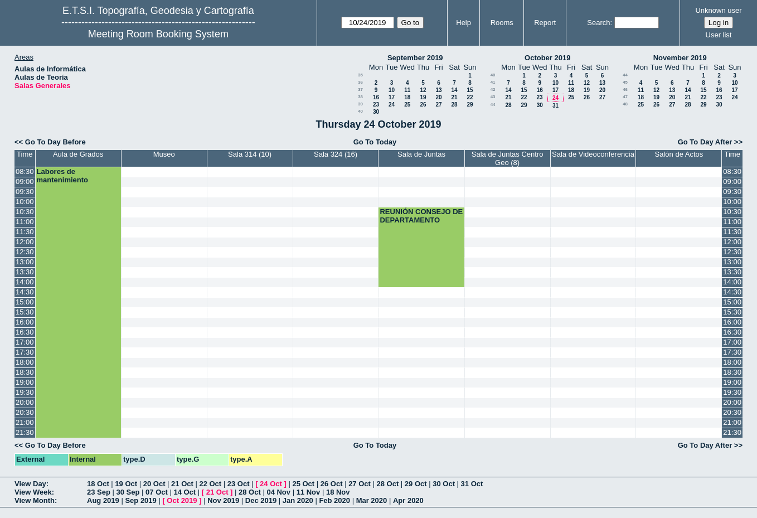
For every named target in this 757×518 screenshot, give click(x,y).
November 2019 (680, 58)
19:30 (25, 392)
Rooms (502, 22)
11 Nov (309, 492)
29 (470, 104)
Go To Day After (705, 142)
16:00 (25, 322)
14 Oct (184, 492)
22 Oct (210, 484)
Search (598, 22)
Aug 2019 (103, 500)
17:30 (25, 352)
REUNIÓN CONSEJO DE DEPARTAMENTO (421, 215)
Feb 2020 (334, 500)
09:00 (25, 181)
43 (493, 96)
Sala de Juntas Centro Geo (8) (508, 158)
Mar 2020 (371, 500)
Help (463, 22)
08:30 (25, 171)
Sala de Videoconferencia (593, 154)
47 (625, 96)
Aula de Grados (78, 154)
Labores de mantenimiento (62, 175)
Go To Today (375, 142)
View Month (34, 500)
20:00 (25, 402)
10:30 (25, 211)
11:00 (25, 221)
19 (423, 97)
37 (360, 89)
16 (376, 97)
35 (360, 75)
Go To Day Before (55, 142)
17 (392, 97)
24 (392, 104)
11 (407, 90)
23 (376, 104)
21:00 (25, 422)
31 (555, 106)
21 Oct (182, 484)
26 (423, 104)
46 (625, 89)
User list (719, 35)
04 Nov (278, 492)
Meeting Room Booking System (158, 34)
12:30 (25, 252)
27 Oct (359, 484)
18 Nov (338, 492)
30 (376, 112)
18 (407, 97)
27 (438, 104)
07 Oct (156, 492)
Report (545, 22)
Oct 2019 (182, 500)
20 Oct (154, 484)
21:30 (25, 432)
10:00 (25, 201)
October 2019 (547, 58)
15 (470, 90)
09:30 (25, 191)
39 (360, 103)
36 (360, 82)
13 (438, 90)
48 (625, 103)
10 (392, 90)
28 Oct (388, 484)
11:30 (25, 231)
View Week (33, 492)
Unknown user (718, 10)
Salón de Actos (679, 154)
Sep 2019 (140, 500)
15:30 (25, 312)
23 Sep (98, 492)
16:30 (25, 332)
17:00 (25, 342)
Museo (164, 154)
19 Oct (126, 484)
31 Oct (472, 484)
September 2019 (415, 58)
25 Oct (303, 484)
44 (493, 104)
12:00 (25, 242)
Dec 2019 (260, 500)
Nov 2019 (223, 500)
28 (454, 104)
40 (360, 111)
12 (423, 90)
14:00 (25, 282)
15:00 (25, 302)
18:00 (25, 362)
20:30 (25, 412)
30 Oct (444, 484)
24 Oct (271, 484)
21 (454, 97)
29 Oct (416, 484)
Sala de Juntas (421, 154)
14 (454, 90)
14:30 (25, 292)
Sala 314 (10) (249, 154)
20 (438, 97)
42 (493, 89)
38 (360, 96)
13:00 (25, 262)
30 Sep (128, 492)
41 (493, 82)
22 (470, 97)
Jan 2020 (298, 500)
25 (407, 104)
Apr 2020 (408, 500)
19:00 (25, 382)
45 (625, 82)
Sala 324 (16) (335, 154)
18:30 (25, 372)
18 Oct (98, 484)
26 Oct (332, 484)
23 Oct (238, 484)
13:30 (25, 272)
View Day (30, 484)
